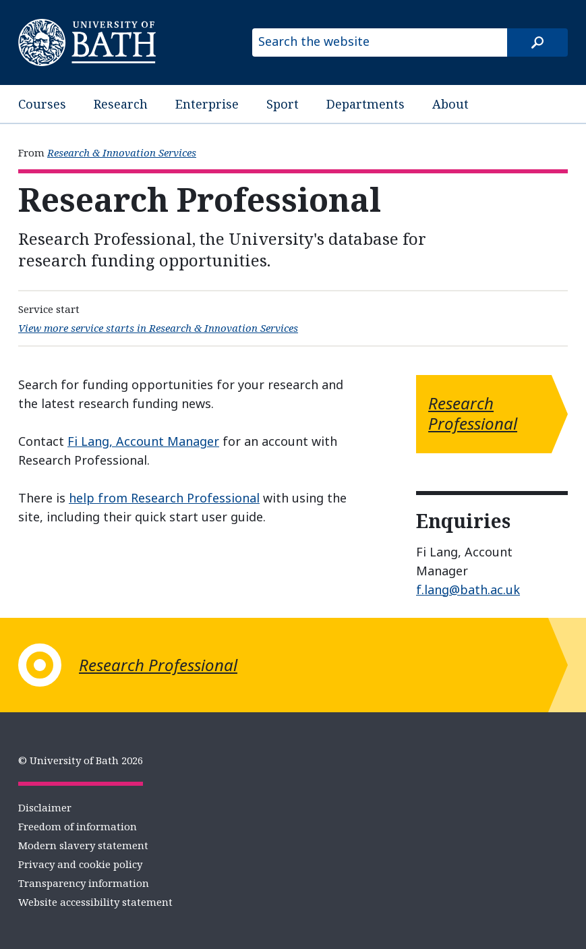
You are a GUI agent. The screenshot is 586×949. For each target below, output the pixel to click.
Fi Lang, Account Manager (143, 441)
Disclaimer (44, 807)
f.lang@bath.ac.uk (468, 589)
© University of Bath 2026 (80, 760)
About (450, 104)
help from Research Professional (164, 498)
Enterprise (207, 104)
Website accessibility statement (95, 902)
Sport (282, 104)
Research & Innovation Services (121, 152)
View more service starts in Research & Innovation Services (158, 328)
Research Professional (472, 413)
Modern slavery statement (83, 845)
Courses (42, 104)
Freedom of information (77, 826)
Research (121, 104)
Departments (365, 104)
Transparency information (83, 883)
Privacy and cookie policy (80, 864)
